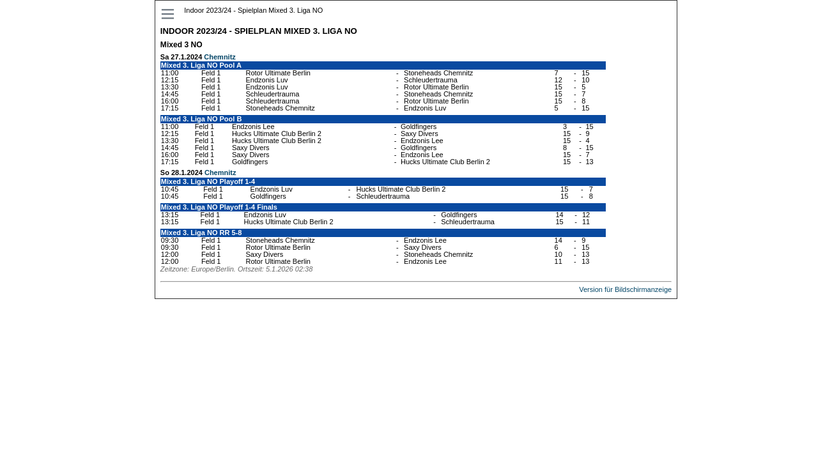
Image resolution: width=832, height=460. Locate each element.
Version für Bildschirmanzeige (625, 289)
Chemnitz (220, 57)
